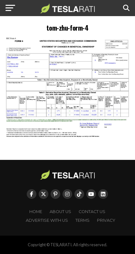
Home (35, 211)
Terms (82, 220)
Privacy (106, 220)
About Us (60, 211)
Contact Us (92, 211)
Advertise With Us (47, 220)
